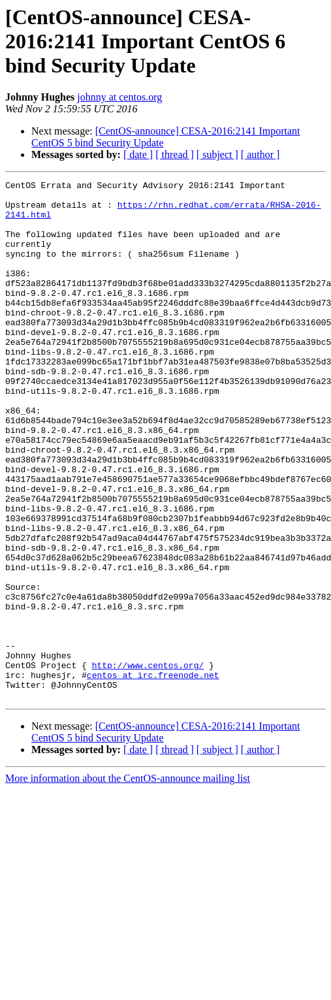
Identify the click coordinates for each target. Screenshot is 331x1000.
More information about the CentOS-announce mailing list (127, 882)
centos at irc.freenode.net (153, 775)
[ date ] (138, 154)
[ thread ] (174, 154)
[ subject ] (217, 154)
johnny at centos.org (119, 97)
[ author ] (260, 154)
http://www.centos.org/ (148, 763)
